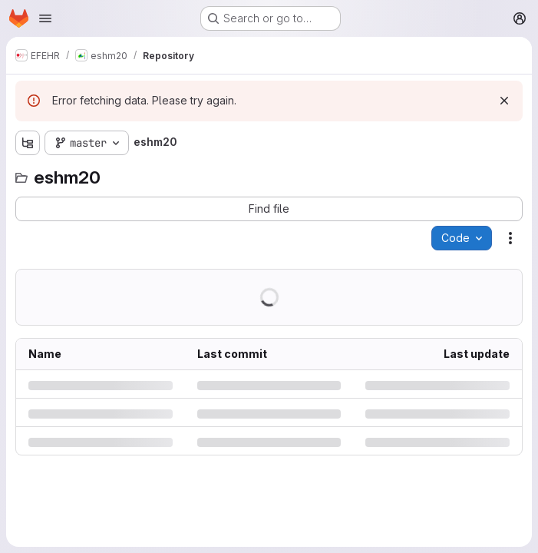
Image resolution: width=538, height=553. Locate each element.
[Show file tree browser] (27, 143)
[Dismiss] (504, 100)
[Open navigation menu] (45, 18)
